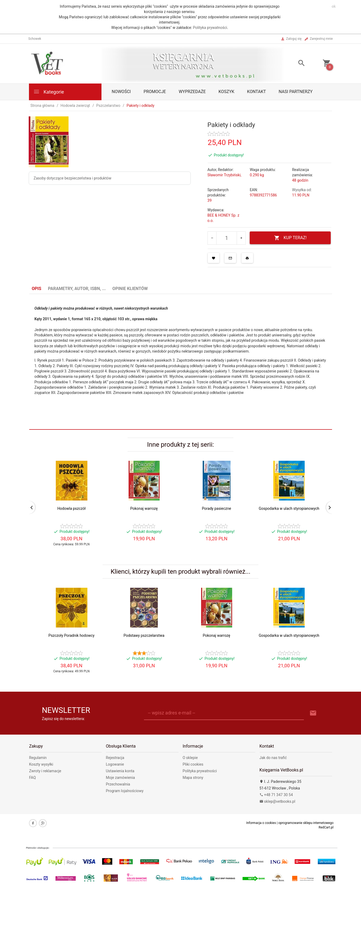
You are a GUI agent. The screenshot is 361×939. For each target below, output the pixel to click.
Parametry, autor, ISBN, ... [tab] (77, 288)
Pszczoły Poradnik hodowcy (71, 635)
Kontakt (256, 91)
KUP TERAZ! (290, 238)
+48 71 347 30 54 (276, 795)
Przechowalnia (118, 784)
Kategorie (48, 91)
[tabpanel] (180, 354)
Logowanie (115, 764)
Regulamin (38, 758)
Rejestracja (115, 758)
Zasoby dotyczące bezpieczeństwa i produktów (73, 178)
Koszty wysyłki (41, 764)
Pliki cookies (193, 764)
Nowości (121, 91)
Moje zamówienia (120, 777)
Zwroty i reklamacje (45, 771)
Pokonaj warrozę (144, 508)
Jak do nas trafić (273, 758)
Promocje (154, 91)
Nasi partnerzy (296, 91)
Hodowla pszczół (71, 508)
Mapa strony (193, 777)
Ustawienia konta (120, 771)
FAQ (32, 777)
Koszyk (227, 91)
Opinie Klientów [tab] (130, 288)
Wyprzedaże (192, 91)
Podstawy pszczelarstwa (144, 635)
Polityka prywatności (210, 27)
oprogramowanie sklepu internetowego (306, 823)
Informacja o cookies (261, 823)
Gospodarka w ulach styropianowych (289, 508)
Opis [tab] (36, 288)
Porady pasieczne (216, 508)
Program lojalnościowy (125, 791)
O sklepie (190, 758)
